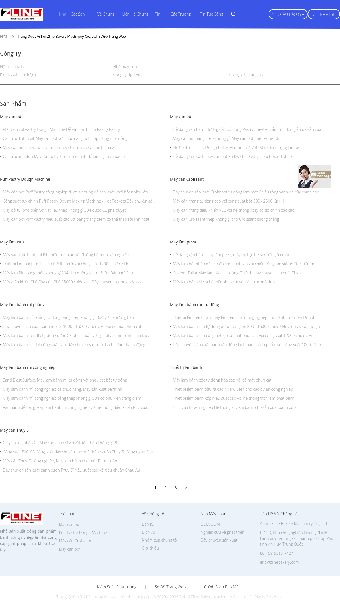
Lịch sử (148, 524)
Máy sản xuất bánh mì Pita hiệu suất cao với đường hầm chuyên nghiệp (66, 254)
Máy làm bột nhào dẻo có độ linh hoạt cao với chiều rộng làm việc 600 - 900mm (243, 263)
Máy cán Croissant (187, 179)
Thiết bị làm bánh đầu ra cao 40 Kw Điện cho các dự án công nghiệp (233, 389)
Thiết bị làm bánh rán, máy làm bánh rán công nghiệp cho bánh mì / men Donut (243, 317)
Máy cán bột (11, 116)
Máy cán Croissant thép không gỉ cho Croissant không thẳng (226, 219)
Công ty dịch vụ (127, 74)
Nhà (62, 14)
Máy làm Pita (12, 242)
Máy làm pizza (183, 242)
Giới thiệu (150, 548)
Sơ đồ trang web (170, 587)
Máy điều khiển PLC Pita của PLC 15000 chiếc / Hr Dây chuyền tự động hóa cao (73, 282)
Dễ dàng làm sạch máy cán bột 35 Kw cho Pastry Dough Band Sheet (233, 156)
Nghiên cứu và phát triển (223, 532)
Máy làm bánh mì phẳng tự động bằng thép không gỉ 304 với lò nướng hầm (69, 317)
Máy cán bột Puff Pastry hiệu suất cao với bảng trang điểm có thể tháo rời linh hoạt (76, 219)
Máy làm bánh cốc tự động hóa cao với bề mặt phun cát (222, 380)
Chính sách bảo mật (222, 587)
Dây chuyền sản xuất (219, 540)
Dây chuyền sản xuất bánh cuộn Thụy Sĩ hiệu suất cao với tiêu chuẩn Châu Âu (71, 470)
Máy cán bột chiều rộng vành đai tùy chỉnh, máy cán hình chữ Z (58, 147)
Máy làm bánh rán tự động (194, 304)
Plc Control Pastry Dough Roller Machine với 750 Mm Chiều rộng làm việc (237, 147)
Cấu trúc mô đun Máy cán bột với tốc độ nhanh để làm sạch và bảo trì (64, 156)
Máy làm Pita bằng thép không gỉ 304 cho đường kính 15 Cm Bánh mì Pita (68, 272)
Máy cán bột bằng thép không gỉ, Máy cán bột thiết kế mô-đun (228, 138)
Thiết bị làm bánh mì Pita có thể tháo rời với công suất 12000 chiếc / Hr (66, 263)
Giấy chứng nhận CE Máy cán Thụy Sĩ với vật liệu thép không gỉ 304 (62, 442)
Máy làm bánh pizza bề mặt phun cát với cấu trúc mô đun (224, 282)
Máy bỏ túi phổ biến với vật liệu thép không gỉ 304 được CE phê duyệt (64, 210)
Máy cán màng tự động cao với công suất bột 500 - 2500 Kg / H (228, 201)
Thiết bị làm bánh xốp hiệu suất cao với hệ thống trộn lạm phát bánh (234, 398)
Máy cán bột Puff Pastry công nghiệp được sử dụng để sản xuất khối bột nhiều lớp (75, 192)
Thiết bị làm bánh (186, 367)
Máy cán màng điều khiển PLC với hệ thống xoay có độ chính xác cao (233, 210)
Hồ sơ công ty (12, 66)
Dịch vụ (148, 532)
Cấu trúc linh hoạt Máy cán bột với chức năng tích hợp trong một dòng (65, 138)
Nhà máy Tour (126, 66)
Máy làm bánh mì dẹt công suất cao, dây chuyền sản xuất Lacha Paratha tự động (74, 344)
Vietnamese (324, 14)
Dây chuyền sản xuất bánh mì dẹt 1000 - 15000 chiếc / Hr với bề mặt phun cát (72, 326)
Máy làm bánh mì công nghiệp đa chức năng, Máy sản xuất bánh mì (62, 389)
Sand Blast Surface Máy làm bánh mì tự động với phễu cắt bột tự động (65, 380)
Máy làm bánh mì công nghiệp (28, 367)
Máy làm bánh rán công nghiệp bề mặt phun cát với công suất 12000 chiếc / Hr (243, 335)
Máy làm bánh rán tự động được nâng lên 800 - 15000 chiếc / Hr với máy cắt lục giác (247, 326)
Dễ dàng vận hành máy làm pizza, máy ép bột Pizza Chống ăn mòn (231, 254)
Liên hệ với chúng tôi (244, 74)
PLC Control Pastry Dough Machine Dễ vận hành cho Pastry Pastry (61, 129)
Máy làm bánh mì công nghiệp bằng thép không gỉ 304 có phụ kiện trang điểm (72, 398)
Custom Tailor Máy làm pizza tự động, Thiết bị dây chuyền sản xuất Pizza (237, 272)
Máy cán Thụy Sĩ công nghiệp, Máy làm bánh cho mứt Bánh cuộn (60, 461)
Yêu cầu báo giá (288, 14)
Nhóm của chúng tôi (160, 540)
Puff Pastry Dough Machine (25, 179)
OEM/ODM (210, 524)
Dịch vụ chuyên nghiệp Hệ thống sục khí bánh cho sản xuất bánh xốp (234, 407)
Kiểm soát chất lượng (18, 74)
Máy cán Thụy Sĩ (14, 430)
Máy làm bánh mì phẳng (22, 304)
